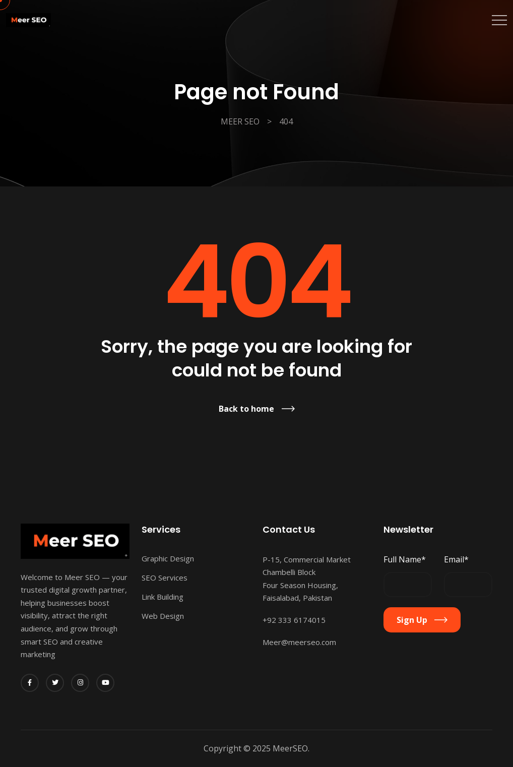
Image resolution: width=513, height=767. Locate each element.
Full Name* (404, 559)
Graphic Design (168, 558)
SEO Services (164, 577)
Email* (456, 559)
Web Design (163, 616)
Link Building (162, 597)
